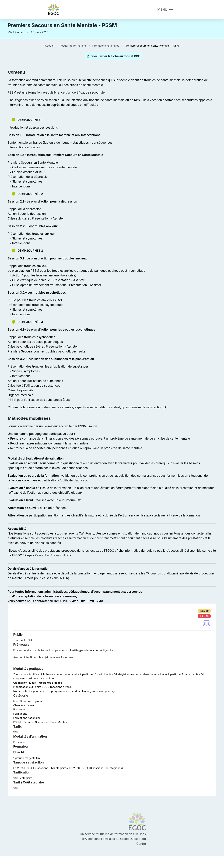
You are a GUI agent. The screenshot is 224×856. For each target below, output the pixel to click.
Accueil (49, 45)
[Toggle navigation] (165, 9)
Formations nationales (105, 45)
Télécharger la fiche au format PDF (113, 56)
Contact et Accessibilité (51, 555)
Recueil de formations (73, 45)
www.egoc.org (106, 691)
